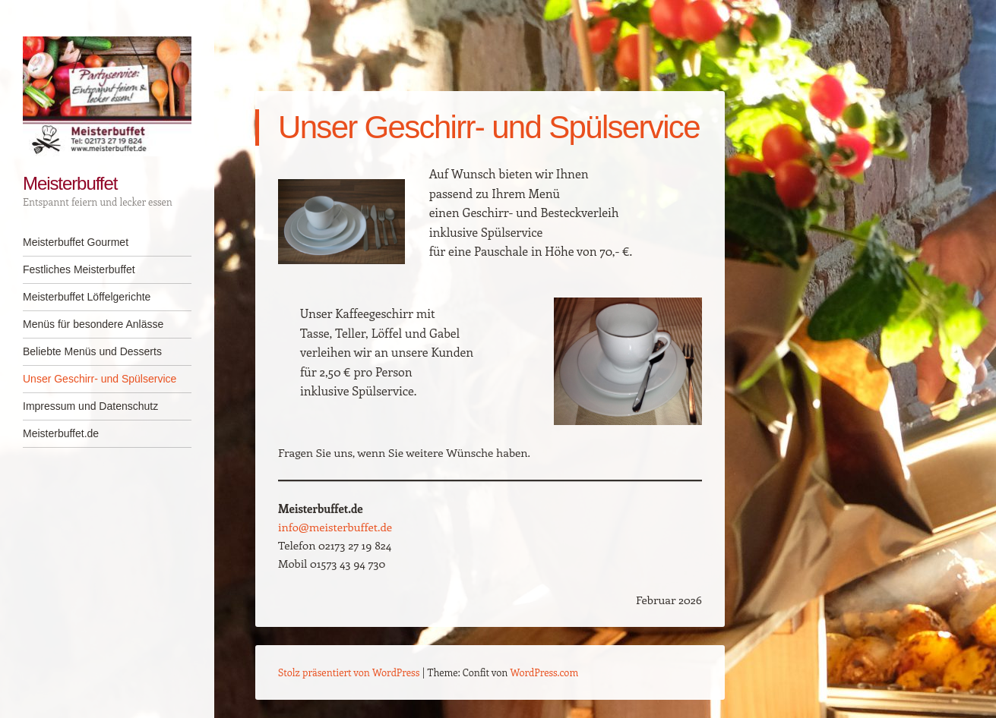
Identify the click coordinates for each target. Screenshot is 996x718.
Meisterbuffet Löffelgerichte (86, 297)
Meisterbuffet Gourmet (75, 242)
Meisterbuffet (70, 183)
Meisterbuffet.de (61, 433)
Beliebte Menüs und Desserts (92, 351)
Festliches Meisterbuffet (79, 269)
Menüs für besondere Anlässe (93, 324)
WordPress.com (545, 672)
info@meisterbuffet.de (335, 526)
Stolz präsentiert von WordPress (348, 672)
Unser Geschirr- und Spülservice (99, 379)
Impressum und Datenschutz (90, 406)
